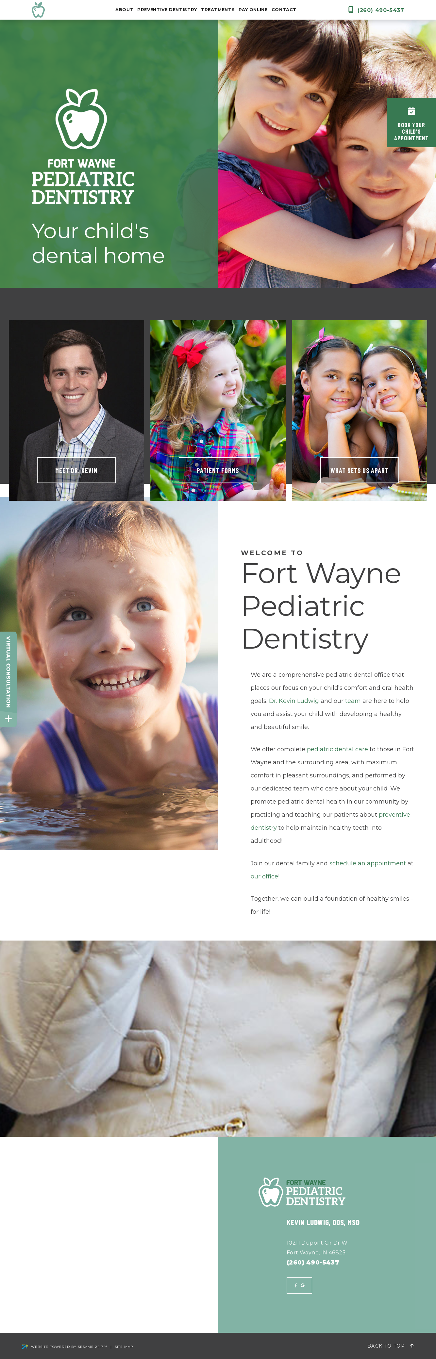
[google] (302, 1285)
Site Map (124, 1347)
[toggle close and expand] (8, 718)
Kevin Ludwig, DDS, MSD (323, 1222)
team (353, 701)
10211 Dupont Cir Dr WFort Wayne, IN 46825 (317, 1248)
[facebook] (295, 1285)
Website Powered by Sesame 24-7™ (64, 1347)
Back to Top (390, 1346)
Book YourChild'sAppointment (411, 124)
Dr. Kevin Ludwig (294, 701)
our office (264, 876)
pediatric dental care (337, 749)
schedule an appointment (367, 863)
